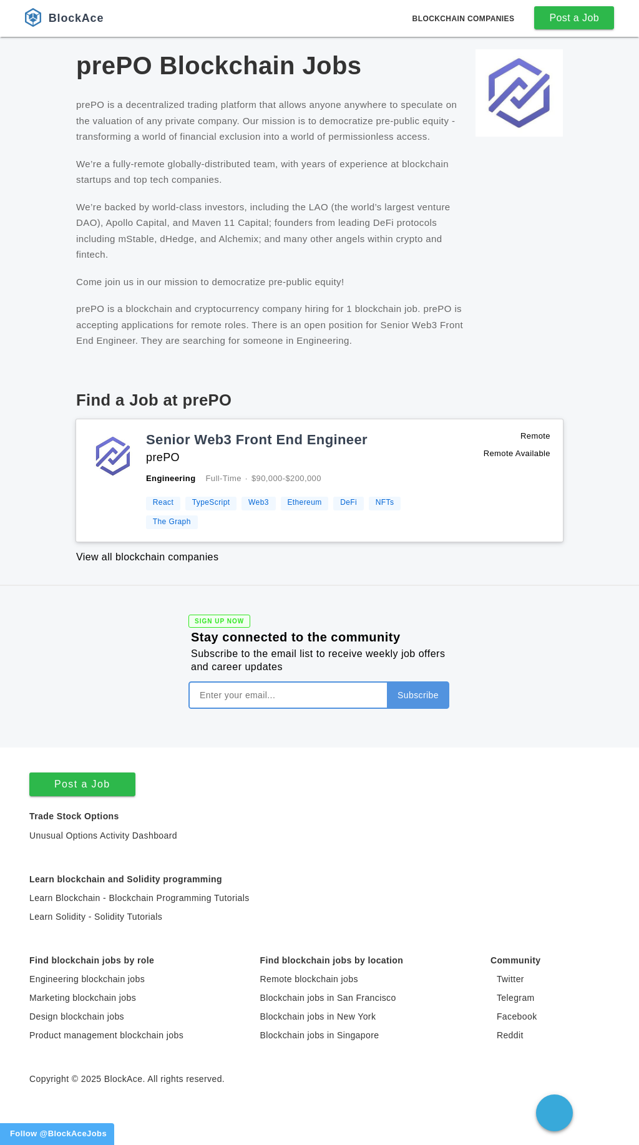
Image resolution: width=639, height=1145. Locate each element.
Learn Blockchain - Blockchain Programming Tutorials (139, 898)
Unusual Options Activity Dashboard (103, 835)
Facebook (517, 1016)
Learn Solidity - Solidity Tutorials (95, 917)
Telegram (516, 998)
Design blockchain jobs (76, 1016)
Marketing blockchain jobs (82, 998)
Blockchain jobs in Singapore (319, 1035)
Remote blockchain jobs (309, 979)
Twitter (510, 979)
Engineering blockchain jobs (87, 979)
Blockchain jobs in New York (318, 1016)
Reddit (510, 1035)
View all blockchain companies (147, 557)
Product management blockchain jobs (106, 1035)
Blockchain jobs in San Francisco (328, 998)
